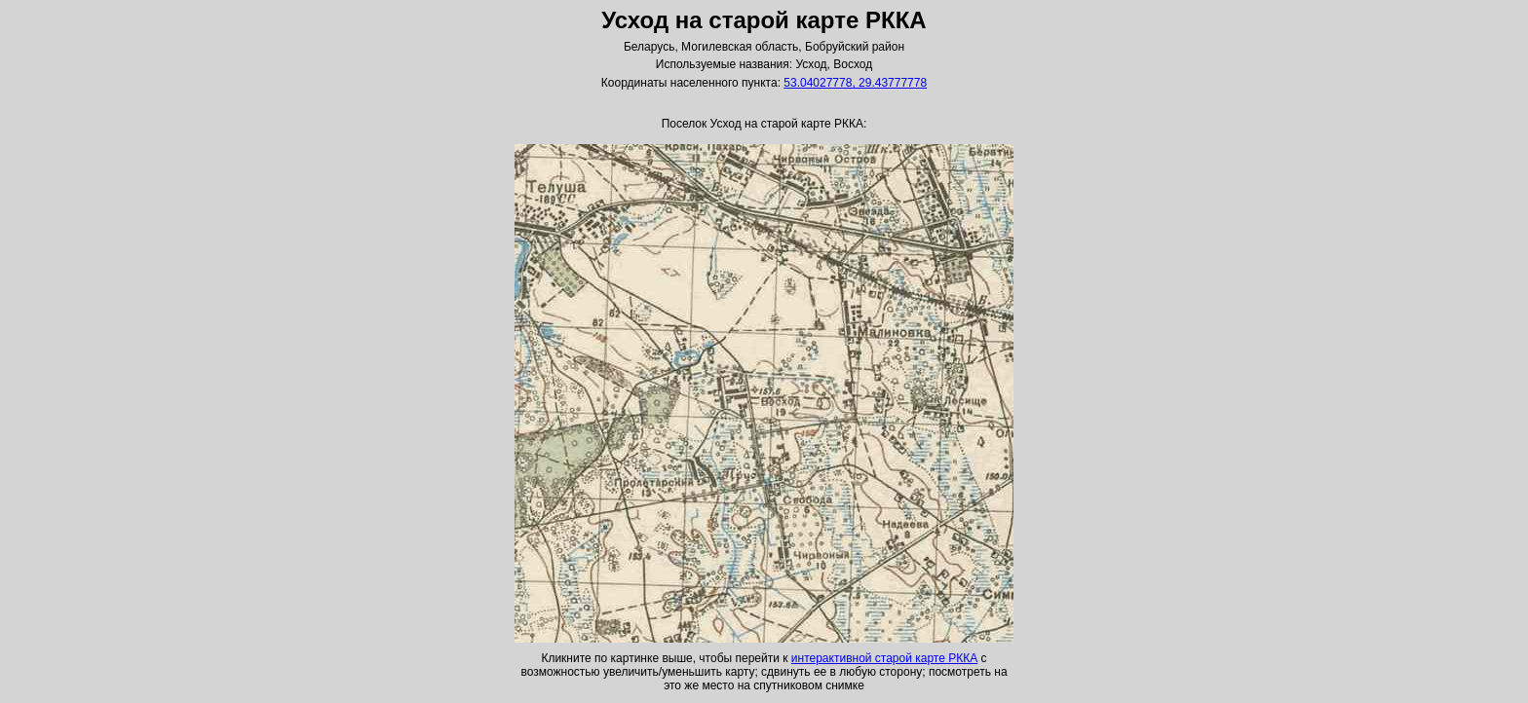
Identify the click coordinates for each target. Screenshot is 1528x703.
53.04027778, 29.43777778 (855, 83)
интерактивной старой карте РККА (884, 658)
